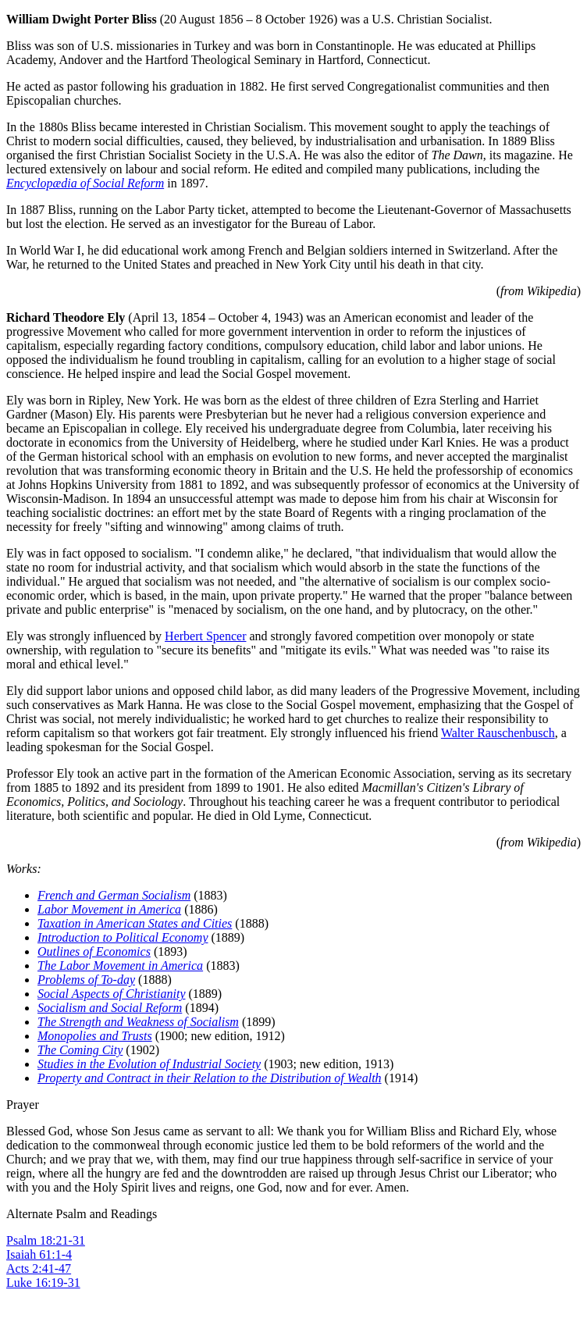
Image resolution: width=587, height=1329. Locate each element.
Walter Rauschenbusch (498, 732)
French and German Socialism (113, 895)
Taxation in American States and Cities (134, 923)
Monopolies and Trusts (94, 1035)
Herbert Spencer (205, 636)
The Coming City (80, 1049)
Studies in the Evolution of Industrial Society (149, 1064)
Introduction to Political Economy (122, 937)
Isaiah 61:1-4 (39, 1254)
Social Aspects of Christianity (111, 993)
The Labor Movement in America (120, 965)
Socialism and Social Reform (109, 1007)
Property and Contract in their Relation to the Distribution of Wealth (209, 1078)
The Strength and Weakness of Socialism (138, 1021)
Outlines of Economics (94, 951)
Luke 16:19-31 (43, 1282)
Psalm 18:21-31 (45, 1240)
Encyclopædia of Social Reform (85, 183)
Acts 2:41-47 (38, 1268)
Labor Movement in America (109, 909)
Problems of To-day (86, 979)
